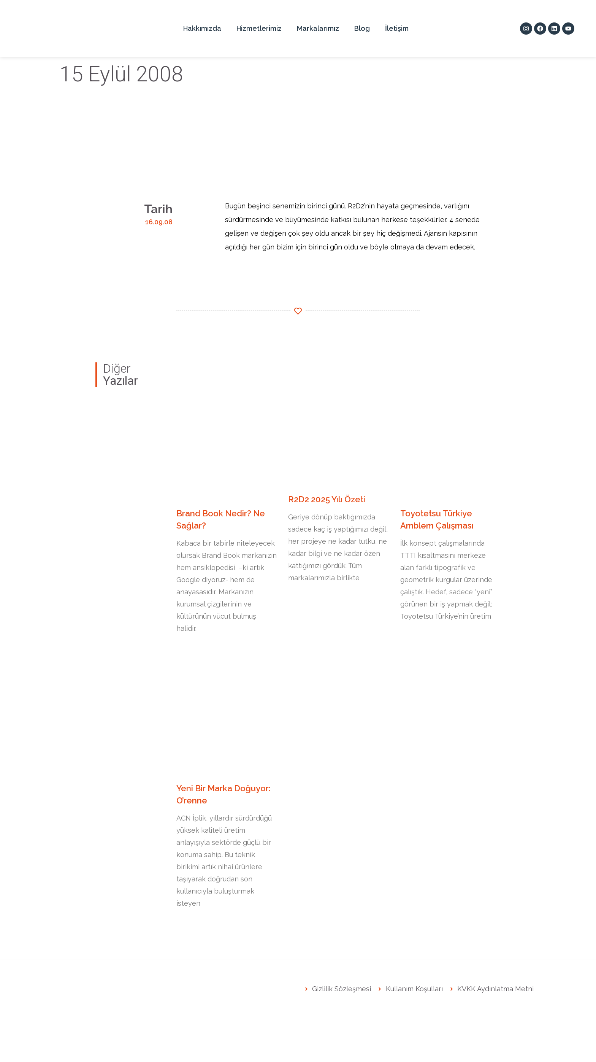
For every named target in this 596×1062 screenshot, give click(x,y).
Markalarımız (318, 28)
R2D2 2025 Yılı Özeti (326, 499)
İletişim (397, 28)
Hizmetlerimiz (259, 28)
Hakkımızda (202, 28)
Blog (362, 28)
